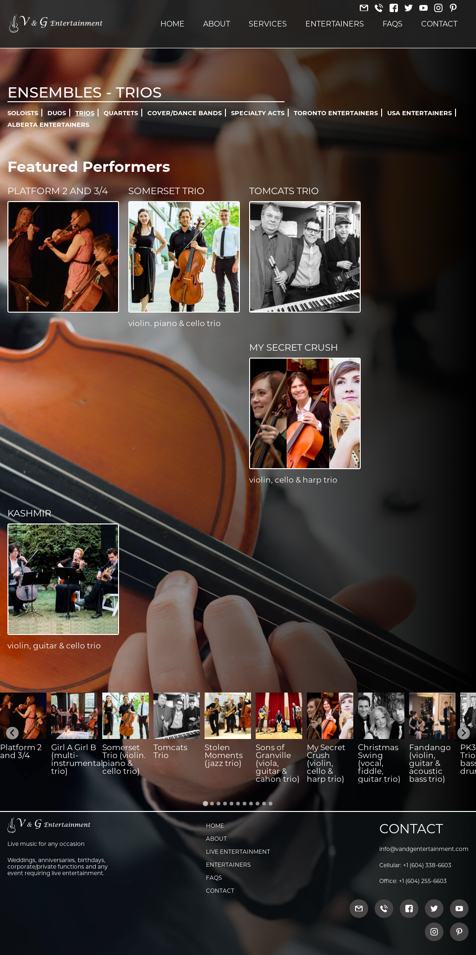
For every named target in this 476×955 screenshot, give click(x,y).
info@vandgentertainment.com (424, 848)
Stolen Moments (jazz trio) (224, 755)
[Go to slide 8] (251, 803)
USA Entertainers (419, 113)
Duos (56, 113)
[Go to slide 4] (225, 803)
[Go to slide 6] (238, 803)
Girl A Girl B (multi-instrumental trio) (77, 759)
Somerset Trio (166, 190)
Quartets (121, 113)
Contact (439, 24)
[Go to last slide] (12, 733)
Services (268, 24)
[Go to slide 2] (212, 803)
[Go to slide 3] (218, 803)
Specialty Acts (257, 113)
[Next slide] (463, 733)
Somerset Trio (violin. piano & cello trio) (124, 759)
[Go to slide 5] (231, 803)
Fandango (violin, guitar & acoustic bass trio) (430, 763)
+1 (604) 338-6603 (427, 865)
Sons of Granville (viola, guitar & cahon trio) (278, 763)
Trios (84, 113)
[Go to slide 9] (257, 803)
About (216, 24)
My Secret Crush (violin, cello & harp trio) (326, 763)
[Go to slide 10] (264, 803)
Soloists (22, 113)
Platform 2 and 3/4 (57, 190)
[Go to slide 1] (205, 803)
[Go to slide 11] (270, 803)
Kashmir (29, 513)
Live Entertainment (238, 851)
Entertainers (334, 24)
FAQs (393, 24)
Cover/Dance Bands (184, 113)
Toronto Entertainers (336, 113)
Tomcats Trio (284, 190)
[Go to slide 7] (244, 803)
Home (172, 24)
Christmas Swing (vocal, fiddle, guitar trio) (379, 763)
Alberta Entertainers (48, 124)
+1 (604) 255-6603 (423, 880)
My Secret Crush (293, 347)
